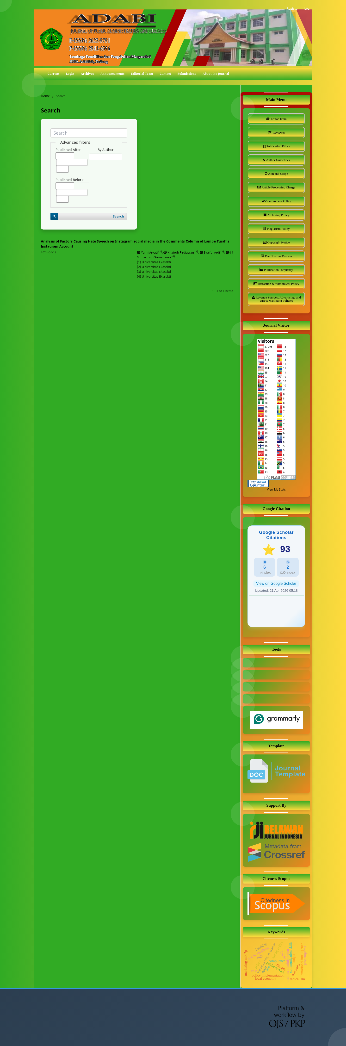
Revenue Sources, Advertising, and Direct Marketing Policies (278, 299)
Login (70, 74)
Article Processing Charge (278, 187)
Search (118, 216)
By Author (106, 149)
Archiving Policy (277, 215)
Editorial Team (142, 74)
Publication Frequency (278, 269)
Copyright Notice (278, 242)
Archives (87, 74)
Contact (165, 74)
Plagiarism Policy (278, 228)
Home (45, 96)
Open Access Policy (278, 201)
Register (293, 8)
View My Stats (276, 489)
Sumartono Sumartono (154, 257)
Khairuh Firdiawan (180, 252)
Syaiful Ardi (212, 252)
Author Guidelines (277, 160)
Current (53, 74)
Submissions (187, 74)
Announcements (112, 74)
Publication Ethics (278, 146)
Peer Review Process (278, 256)
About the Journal (216, 74)
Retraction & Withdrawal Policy (278, 283)
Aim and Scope (277, 173)
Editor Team (278, 118)
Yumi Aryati (149, 252)
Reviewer (278, 132)
